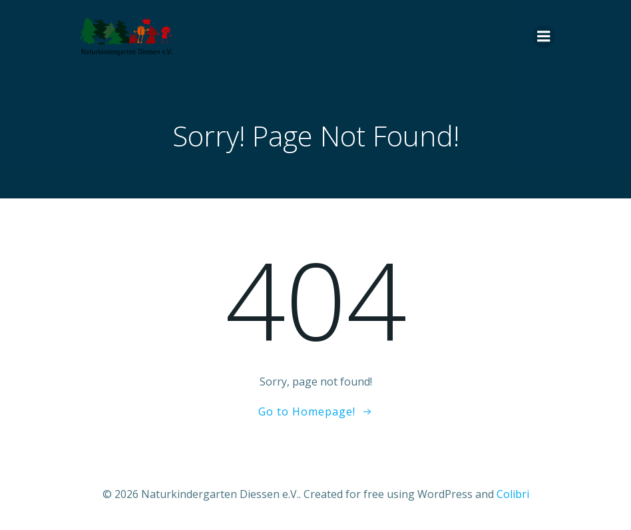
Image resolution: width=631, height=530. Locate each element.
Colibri (513, 494)
